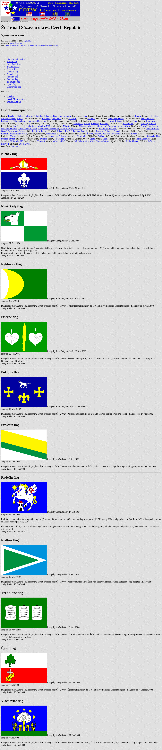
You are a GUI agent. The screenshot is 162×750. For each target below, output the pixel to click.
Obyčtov (113, 128)
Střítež (12, 139)
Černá (19, 118)
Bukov (138, 116)
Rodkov (97, 133)
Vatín (105, 139)
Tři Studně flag (13, 82)
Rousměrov (116, 133)
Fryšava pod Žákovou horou (14, 121)
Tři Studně (59, 139)
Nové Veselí (76, 128)
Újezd (92, 139)
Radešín (4, 133)
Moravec (92, 126)
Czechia (10, 96)
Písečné (68, 131)
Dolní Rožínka (147, 118)
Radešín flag (12, 77)
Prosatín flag (12, 74)
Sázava (13, 136)
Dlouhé (91, 118)
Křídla (87, 123)
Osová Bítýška (152, 128)
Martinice (32, 126)
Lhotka (152, 123)
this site (14, 146)
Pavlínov (36, 131)
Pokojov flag (12, 71)
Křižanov (104, 123)
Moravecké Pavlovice (106, 126)
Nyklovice (103, 128)
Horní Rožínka (115, 121)
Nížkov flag (12, 61)
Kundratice (128, 123)
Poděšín (84, 131)
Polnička (109, 131)
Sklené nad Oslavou (57, 136)
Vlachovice (83, 141)
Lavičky (144, 123)
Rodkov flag (12, 79)
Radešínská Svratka (18, 133)
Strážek (4, 139)
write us (49, 45)
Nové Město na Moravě (48, 128)
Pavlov (44, 131)
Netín (120, 126)
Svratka (43, 139)
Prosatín (117, 131)
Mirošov (83, 126)
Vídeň (62, 141)
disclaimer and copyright (36, 45)
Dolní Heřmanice (116, 118)
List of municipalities (16, 59)
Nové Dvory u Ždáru (27, 128)
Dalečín (72, 118)
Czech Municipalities (16, 99)
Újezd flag (11, 84)
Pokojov (100, 131)
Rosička (106, 133)
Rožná (134, 133)
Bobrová (28, 116)
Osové (4, 131)
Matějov (41, 126)
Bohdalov (57, 116)
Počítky (76, 131)
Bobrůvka (38, 116)
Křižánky (95, 123)
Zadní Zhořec (132, 141)
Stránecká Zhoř (153, 136)
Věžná (55, 141)
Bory (85, 116)
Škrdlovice (82, 136)
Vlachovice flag (14, 87)
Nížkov (127, 126)
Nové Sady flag (14, 64)
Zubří (21, 144)
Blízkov (20, 116)
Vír (75, 141)
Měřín (49, 126)
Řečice (90, 133)
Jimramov (150, 121)
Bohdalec (48, 116)
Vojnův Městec (103, 141)
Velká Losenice (142, 139)
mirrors (55, 45)
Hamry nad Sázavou (37, 121)
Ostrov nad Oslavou (17, 131)
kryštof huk (28, 41)
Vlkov (92, 141)
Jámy (134, 121)
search (23, 45)
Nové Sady (65, 128)
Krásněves (78, 123)
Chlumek (46, 118)
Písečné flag (12, 69)
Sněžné (101, 136)
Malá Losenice (20, 126)
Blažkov (11, 116)
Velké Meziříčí (16, 141)
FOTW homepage (12, 45)
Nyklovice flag (13, 66)
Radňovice (51, 133)
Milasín (66, 126)
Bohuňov (67, 116)
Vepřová (41, 141)
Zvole (27, 144)
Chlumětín (56, 118)
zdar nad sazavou (16, 43)
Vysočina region (14, 101)
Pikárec (60, 131)
